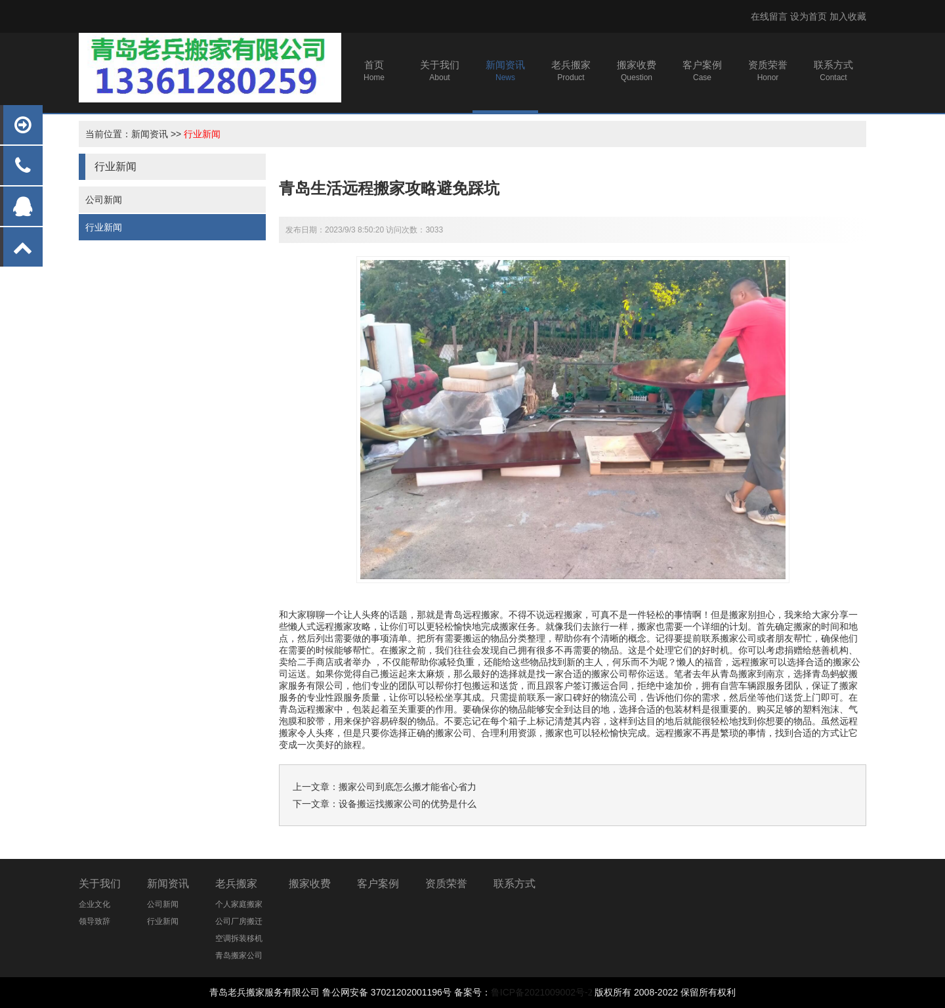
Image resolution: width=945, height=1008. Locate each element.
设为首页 (808, 16)
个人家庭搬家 (238, 904)
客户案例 (378, 883)
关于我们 (100, 883)
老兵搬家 (236, 883)
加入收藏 (848, 16)
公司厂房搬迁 (238, 921)
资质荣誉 (446, 883)
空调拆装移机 (238, 938)
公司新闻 (103, 199)
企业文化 (94, 904)
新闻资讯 (149, 134)
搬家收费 (310, 883)
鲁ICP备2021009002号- (539, 992)
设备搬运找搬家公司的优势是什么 (407, 804)
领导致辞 (94, 921)
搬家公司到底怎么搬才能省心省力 (407, 786)
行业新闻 (202, 134)
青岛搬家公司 (238, 955)
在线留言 (769, 16)
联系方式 (515, 883)
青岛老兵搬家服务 (246, 992)
